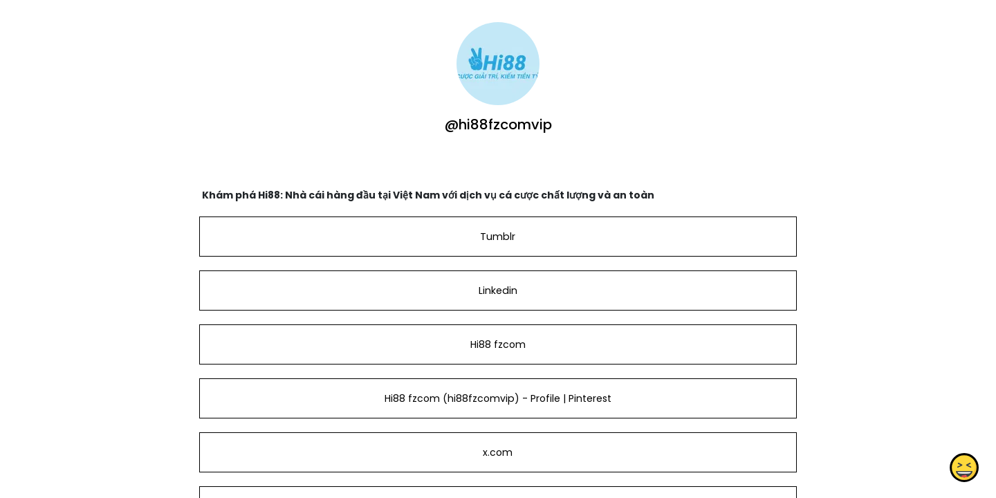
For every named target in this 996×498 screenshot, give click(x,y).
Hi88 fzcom (498, 344)
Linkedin (498, 290)
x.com (498, 452)
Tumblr (497, 236)
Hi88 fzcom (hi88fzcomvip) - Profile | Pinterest (498, 398)
